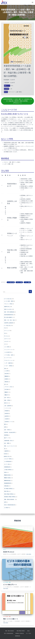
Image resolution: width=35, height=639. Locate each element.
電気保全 (6, 381)
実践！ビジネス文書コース (10, 619)
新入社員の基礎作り (8, 317)
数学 (5, 424)
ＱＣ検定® (6, 507)
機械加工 (6, 392)
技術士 (5, 472)
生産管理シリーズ (8, 421)
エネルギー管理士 (8, 458)
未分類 (5, 453)
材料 (5, 427)
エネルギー (6, 341)
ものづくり (6, 338)
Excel (5, 327)
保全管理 (6, 373)
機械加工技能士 (7, 477)
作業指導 (6, 410)
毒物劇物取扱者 (7, 483)
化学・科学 (6, 397)
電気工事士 (6, 491)
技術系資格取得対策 (8, 314)
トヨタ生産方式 (7, 352)
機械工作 (6, 394)
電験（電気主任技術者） (9, 499)
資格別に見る (7, 456)
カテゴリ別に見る (8, 298)
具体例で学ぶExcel (8, 552)
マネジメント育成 (19, 282)
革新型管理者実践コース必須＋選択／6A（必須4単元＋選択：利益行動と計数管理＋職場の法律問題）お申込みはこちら (17, 101)
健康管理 (6, 451)
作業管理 (6, 413)
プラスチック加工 (8, 386)
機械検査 (6, 376)
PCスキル (6, 336)
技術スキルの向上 (8, 309)
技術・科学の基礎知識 (9, 312)
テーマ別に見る (7, 325)
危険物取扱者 (7, 467)
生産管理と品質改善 (8, 322)
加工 (5, 384)
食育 (5, 502)
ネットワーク (7, 357)
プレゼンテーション (8, 360)
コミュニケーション (8, 349)
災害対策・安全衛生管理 (9, 432)
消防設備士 (6, 485)
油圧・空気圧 (7, 429)
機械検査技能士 (7, 480)
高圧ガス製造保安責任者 (9, 504)
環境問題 (6, 435)
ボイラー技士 (7, 464)
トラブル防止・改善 (8, 355)
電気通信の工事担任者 (19, 633)
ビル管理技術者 (7, 461)
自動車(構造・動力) (8, 440)
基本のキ (6, 403)
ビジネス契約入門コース (10, 584)
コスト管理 (6, 346)
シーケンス (7, 408)
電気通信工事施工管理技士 (10, 496)
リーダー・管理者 (27, 282)
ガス (5, 344)
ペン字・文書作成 (8, 363)
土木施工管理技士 (8, 469)
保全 (5, 368)
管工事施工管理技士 (8, 488)
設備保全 (6, 379)
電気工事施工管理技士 (9, 494)
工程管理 (6, 418)
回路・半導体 (7, 400)
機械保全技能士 (7, 475)
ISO (5, 333)
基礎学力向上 (7, 306)
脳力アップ (6, 437)
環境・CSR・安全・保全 (9, 320)
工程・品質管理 (7, 405)
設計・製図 (6, 443)
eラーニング (6, 330)
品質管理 (6, 416)
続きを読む (28, 554)
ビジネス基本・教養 (11, 282)
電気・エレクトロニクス (9, 446)
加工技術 (6, 389)
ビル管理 (6, 370)
